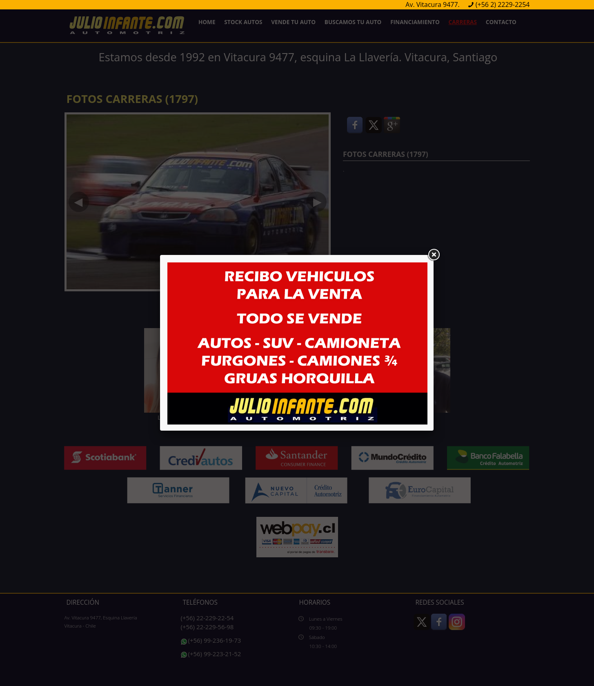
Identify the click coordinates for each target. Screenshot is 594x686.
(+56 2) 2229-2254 (503, 4)
